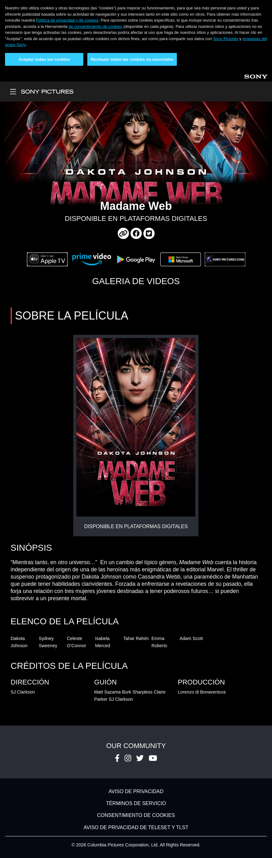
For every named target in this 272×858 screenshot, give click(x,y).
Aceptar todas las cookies (44, 59)
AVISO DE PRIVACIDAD (136, 791)
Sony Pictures (225, 38)
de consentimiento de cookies (95, 26)
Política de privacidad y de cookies (67, 20)
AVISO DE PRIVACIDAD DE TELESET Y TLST (136, 827)
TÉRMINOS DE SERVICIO (136, 803)
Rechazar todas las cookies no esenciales (132, 59)
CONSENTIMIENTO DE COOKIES (136, 815)
